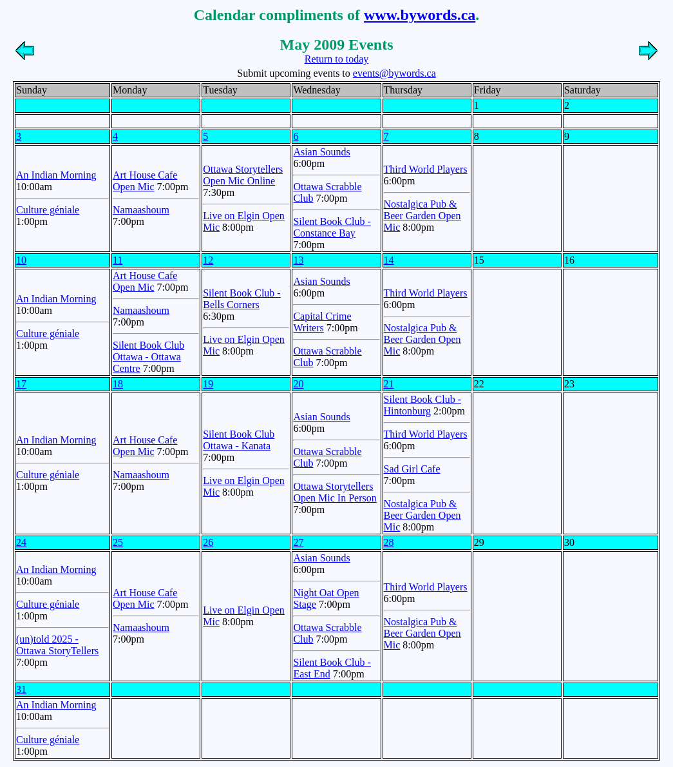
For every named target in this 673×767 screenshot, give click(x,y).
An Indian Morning (56, 175)
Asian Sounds (321, 151)
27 (298, 542)
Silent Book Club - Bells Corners (241, 298)
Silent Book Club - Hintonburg (422, 405)
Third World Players (426, 169)
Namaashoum (141, 209)
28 (389, 542)
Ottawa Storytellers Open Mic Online (243, 175)
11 (117, 260)
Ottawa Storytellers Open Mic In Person (334, 492)
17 (21, 383)
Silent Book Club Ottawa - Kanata (238, 440)
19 (208, 383)
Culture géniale (47, 209)
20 (298, 383)
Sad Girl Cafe (412, 468)
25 (118, 542)
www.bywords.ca (419, 14)
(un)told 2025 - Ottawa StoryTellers (57, 645)
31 (21, 689)
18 (118, 383)
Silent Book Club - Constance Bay (331, 227)
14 (389, 260)
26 (208, 542)
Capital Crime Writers (322, 322)
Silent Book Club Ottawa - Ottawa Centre (148, 357)
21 (389, 383)
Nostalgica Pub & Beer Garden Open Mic (422, 216)
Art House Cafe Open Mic (145, 181)
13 (298, 260)
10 (21, 260)
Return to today (337, 58)
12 (208, 260)
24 (21, 542)
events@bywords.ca (394, 73)
